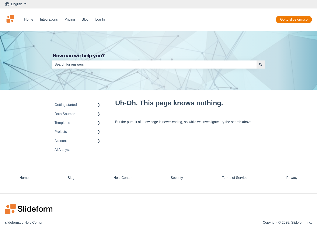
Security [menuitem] (177, 178)
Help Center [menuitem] (123, 178)
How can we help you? (78, 56)
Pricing (70, 19)
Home (28, 19)
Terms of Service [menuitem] (234, 178)
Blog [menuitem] (71, 178)
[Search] (261, 64)
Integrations (49, 19)
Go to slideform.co (294, 19)
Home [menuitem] (24, 178)
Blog (85, 19)
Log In (100, 19)
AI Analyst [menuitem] (62, 150)
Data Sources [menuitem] (65, 114)
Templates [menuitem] (62, 123)
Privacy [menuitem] (291, 178)
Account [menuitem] (61, 141)
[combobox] (154, 64)
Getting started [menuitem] (66, 105)
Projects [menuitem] (61, 131)
